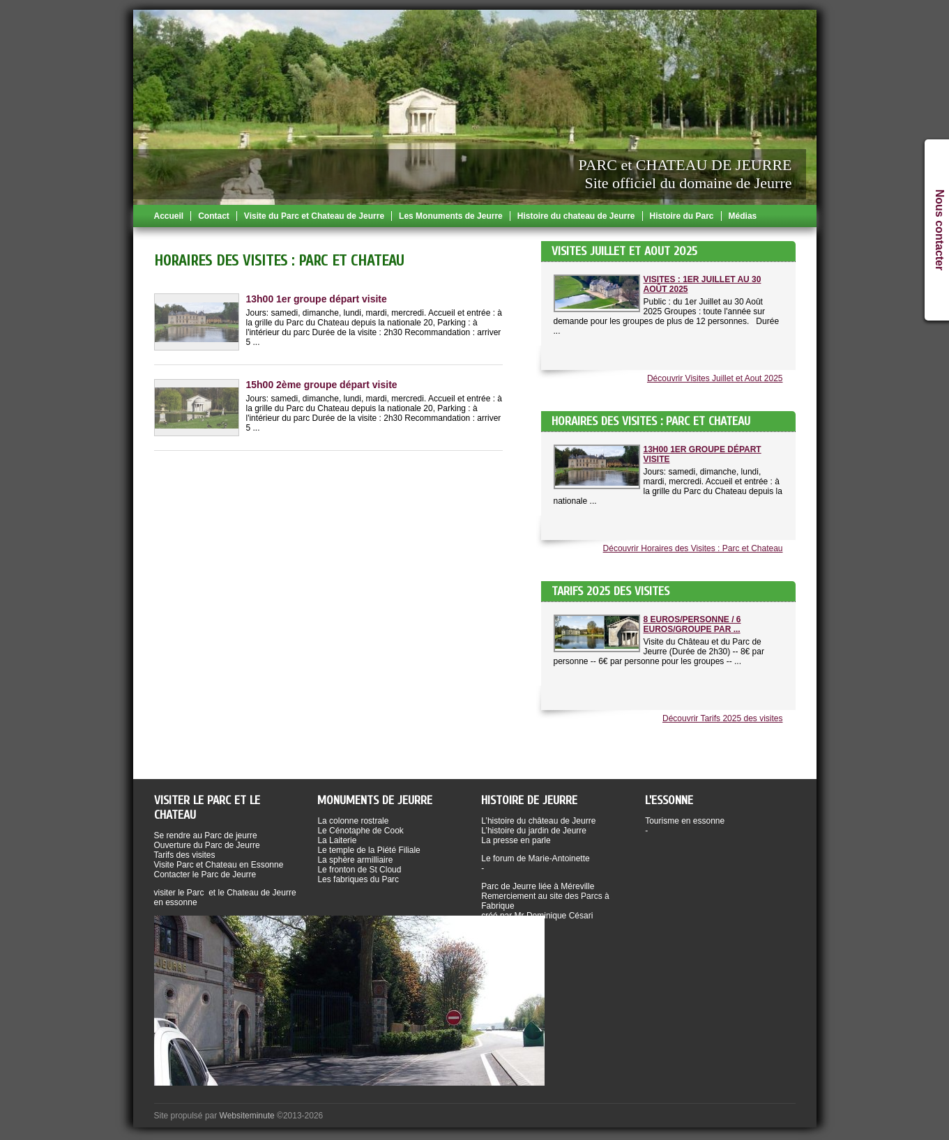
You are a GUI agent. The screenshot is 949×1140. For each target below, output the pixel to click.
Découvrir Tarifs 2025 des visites (722, 718)
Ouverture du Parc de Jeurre (207, 845)
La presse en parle (515, 840)
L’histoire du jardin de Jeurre (533, 830)
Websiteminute (247, 1115)
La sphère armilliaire (355, 860)
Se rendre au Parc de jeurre (205, 835)
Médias (743, 216)
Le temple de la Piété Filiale (368, 850)
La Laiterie (336, 840)
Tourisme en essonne (684, 821)
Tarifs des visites (184, 855)
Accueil (169, 216)
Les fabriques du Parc (358, 879)
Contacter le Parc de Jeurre (205, 874)
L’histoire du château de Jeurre (538, 821)
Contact (213, 216)
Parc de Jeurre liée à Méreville (537, 886)
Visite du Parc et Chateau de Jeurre (314, 216)
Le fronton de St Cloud (359, 870)
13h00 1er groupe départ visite (702, 454)
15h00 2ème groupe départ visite (321, 384)
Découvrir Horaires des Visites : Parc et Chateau (693, 548)
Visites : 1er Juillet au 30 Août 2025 (702, 284)
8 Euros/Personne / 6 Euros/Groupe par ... (692, 624)
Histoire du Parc (682, 216)
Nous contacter (940, 230)
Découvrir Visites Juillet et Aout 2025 (715, 378)
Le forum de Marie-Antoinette (535, 858)
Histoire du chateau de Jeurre (576, 216)
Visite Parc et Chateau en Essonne (219, 865)
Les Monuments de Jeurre (451, 216)
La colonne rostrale (352, 821)
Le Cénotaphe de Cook (360, 830)
